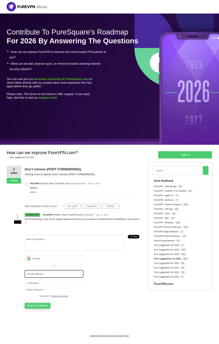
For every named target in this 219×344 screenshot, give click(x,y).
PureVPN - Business (164, 200)
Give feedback (164, 180)
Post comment (37, 305)
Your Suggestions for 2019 (167, 249)
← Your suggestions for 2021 (20, 157)
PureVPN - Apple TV (164, 195)
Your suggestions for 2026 (166, 277)
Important (93, 207)
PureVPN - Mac (162, 218)
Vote (13, 180)
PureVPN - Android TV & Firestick (170, 191)
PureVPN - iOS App (163, 209)
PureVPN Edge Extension (166, 231)
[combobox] (178, 170)
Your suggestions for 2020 (166, 254)
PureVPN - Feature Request (167, 204)
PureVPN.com (163, 283)
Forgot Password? (34, 290)
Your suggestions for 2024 (166, 272)
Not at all (74, 207)
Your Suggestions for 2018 (167, 245)
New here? (54, 296)
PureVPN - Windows (164, 222)
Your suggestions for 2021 (167, 258)
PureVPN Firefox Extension (167, 236)
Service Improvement (164, 240)
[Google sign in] (54, 258)
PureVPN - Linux (162, 213)
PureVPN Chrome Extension (168, 227)
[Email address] (54, 274)
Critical (112, 207)
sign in (185, 154)
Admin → (34, 192)
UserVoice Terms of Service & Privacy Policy (109, 336)
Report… (34, 187)
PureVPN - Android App (165, 186)
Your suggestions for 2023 (166, 267)
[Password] (54, 283)
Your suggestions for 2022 (166, 263)
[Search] (206, 170)
